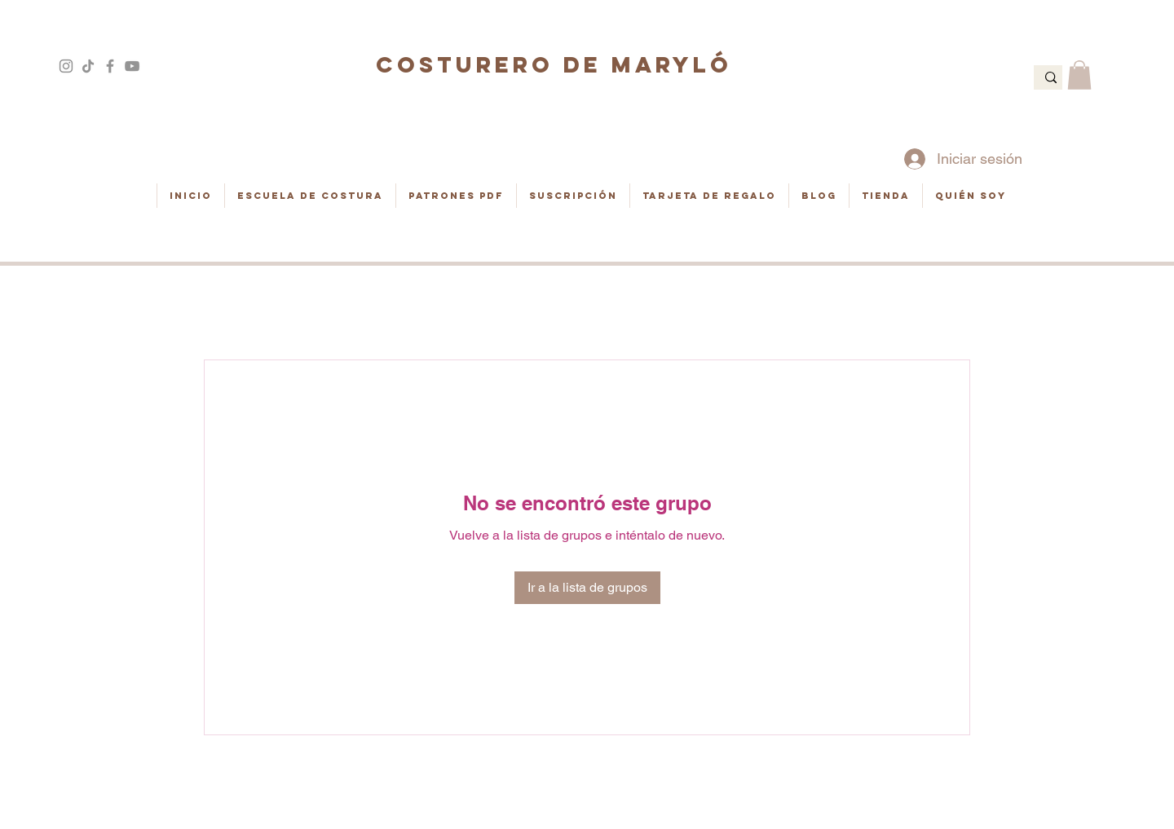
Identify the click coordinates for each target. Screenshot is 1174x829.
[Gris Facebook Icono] (110, 66)
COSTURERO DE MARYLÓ (554, 64)
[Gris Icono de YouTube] (132, 66)
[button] (1079, 75)
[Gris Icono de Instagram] (66, 66)
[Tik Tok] (88, 66)
